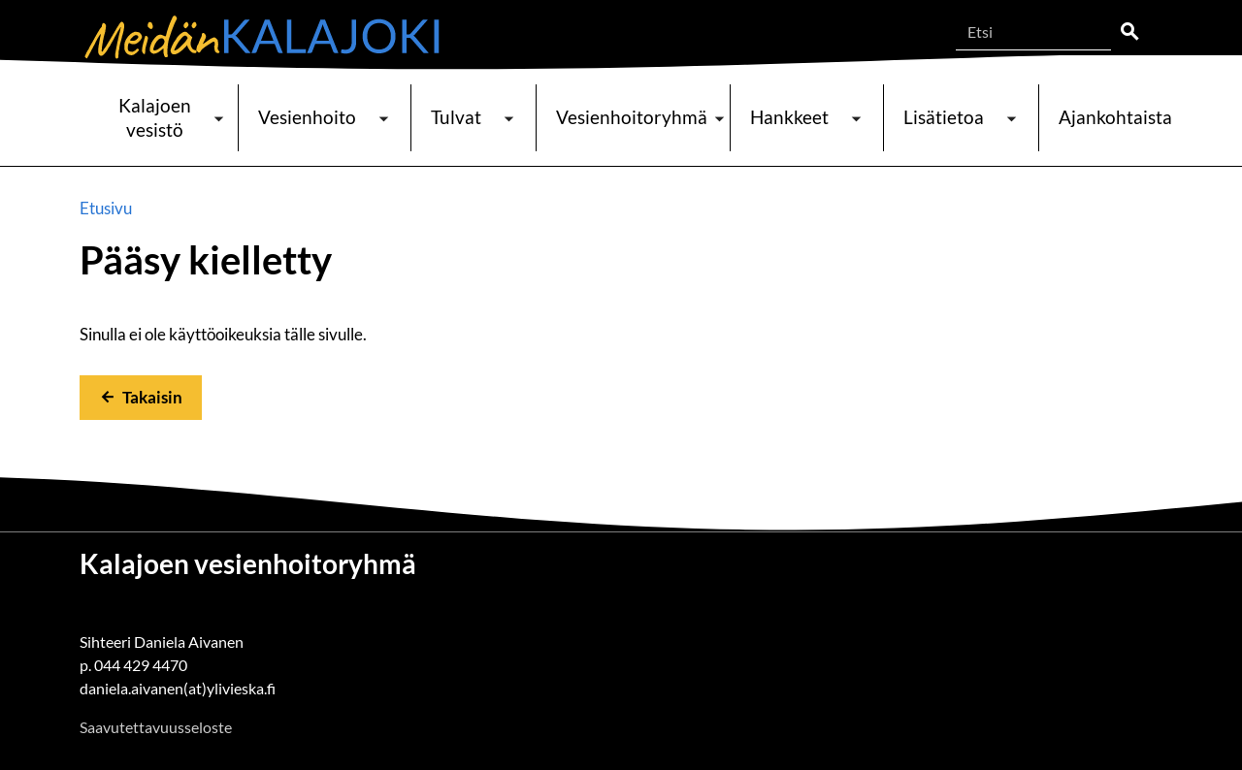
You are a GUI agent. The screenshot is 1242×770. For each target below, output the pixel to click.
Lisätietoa (943, 117)
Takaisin (152, 397)
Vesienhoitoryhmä (631, 117)
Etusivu (106, 208)
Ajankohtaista (1115, 117)
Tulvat (456, 117)
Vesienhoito (307, 117)
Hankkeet (789, 117)
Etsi (1129, 32)
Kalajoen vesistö (154, 117)
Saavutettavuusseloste (156, 727)
